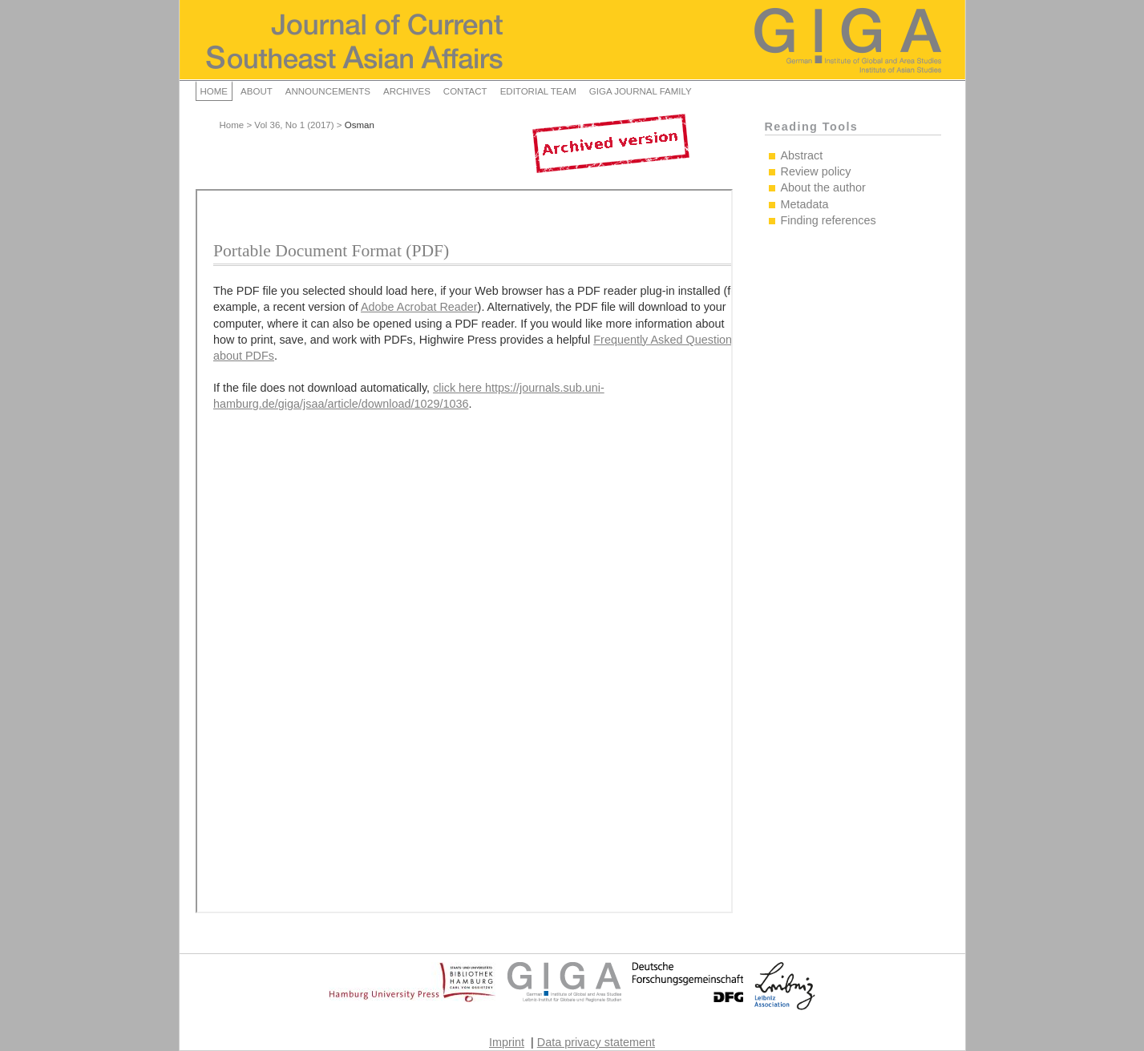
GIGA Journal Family (640, 91)
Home (214, 91)
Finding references (828, 220)
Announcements (327, 91)
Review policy (816, 171)
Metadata (805, 204)
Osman (359, 125)
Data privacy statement (596, 1042)
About (257, 91)
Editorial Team (538, 91)
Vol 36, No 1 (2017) (293, 125)
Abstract (802, 155)
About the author (823, 187)
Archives (407, 91)
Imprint (506, 1042)
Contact (465, 91)
